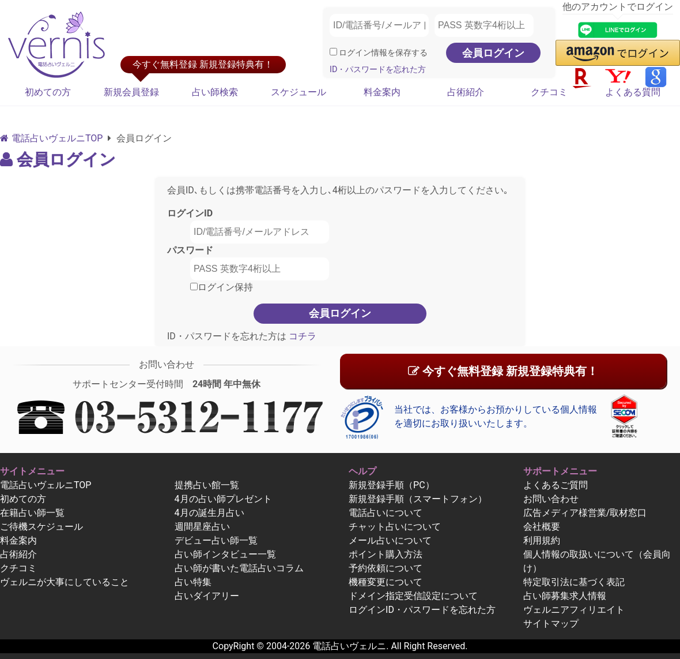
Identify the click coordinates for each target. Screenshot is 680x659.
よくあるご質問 (555, 485)
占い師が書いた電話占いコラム (239, 568)
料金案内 (382, 92)
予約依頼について (385, 568)
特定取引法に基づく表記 (574, 581)
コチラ (301, 336)
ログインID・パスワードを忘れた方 (422, 609)
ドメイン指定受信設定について (413, 595)
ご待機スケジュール (41, 526)
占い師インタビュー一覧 (225, 554)
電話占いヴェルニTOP (45, 485)
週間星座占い (202, 526)
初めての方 (48, 92)
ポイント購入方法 (385, 554)
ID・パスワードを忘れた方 (378, 69)
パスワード (190, 250)
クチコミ (549, 92)
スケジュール (298, 92)
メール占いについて (390, 540)
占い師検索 (215, 92)
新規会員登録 (131, 92)
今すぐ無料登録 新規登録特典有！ (503, 371)
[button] (618, 53)
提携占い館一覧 (207, 485)
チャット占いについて (395, 526)
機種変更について (385, 581)
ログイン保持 (221, 287)
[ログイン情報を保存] (333, 51)
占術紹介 (465, 92)
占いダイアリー (207, 595)
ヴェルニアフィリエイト (574, 609)
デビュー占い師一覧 (216, 540)
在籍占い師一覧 (32, 512)
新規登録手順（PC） (392, 485)
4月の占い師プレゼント (223, 498)
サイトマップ (551, 623)
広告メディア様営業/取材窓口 (585, 512)
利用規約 (541, 540)
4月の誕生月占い (209, 512)
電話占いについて (385, 512)
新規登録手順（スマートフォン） (418, 498)
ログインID (190, 213)
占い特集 (193, 581)
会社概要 (541, 526)
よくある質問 (632, 92)
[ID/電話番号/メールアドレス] (379, 25)
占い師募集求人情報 (564, 595)
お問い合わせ (551, 498)
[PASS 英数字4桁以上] (484, 25)
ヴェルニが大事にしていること (64, 581)
